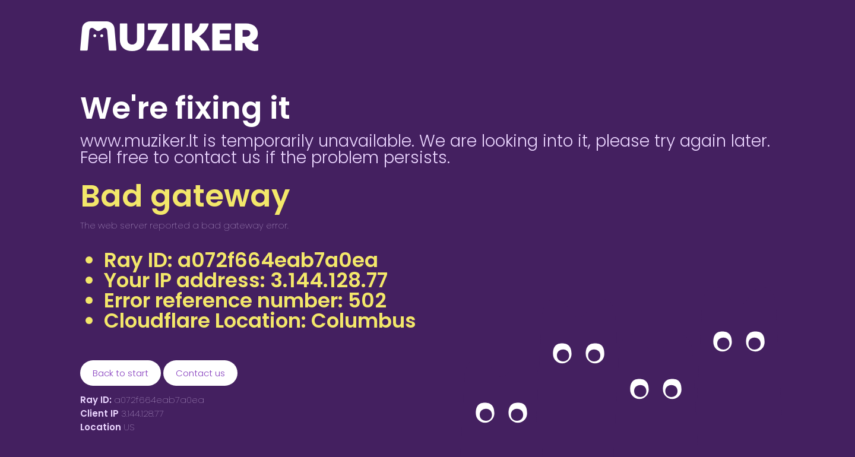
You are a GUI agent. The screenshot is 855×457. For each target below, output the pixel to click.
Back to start (120, 373)
